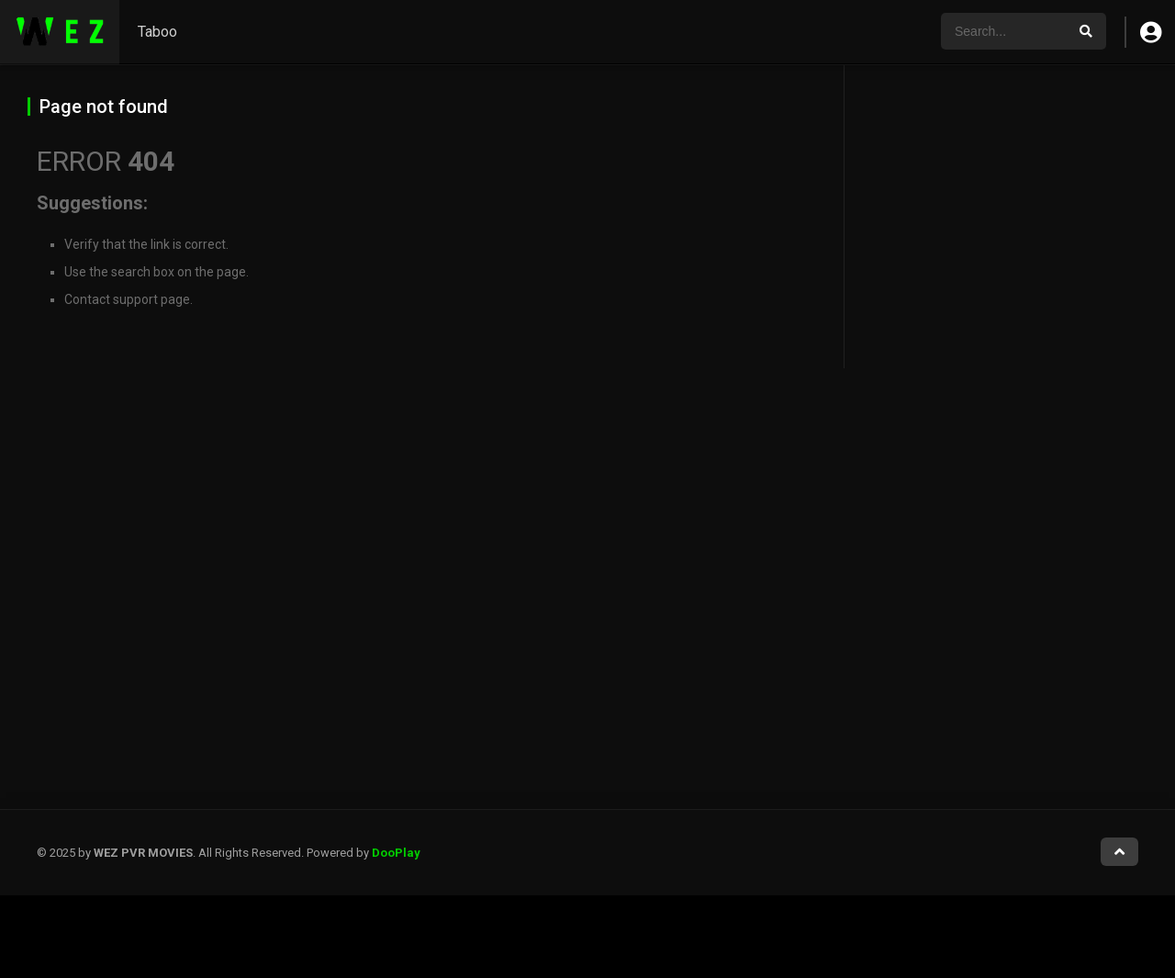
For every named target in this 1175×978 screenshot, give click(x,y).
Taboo (157, 31)
